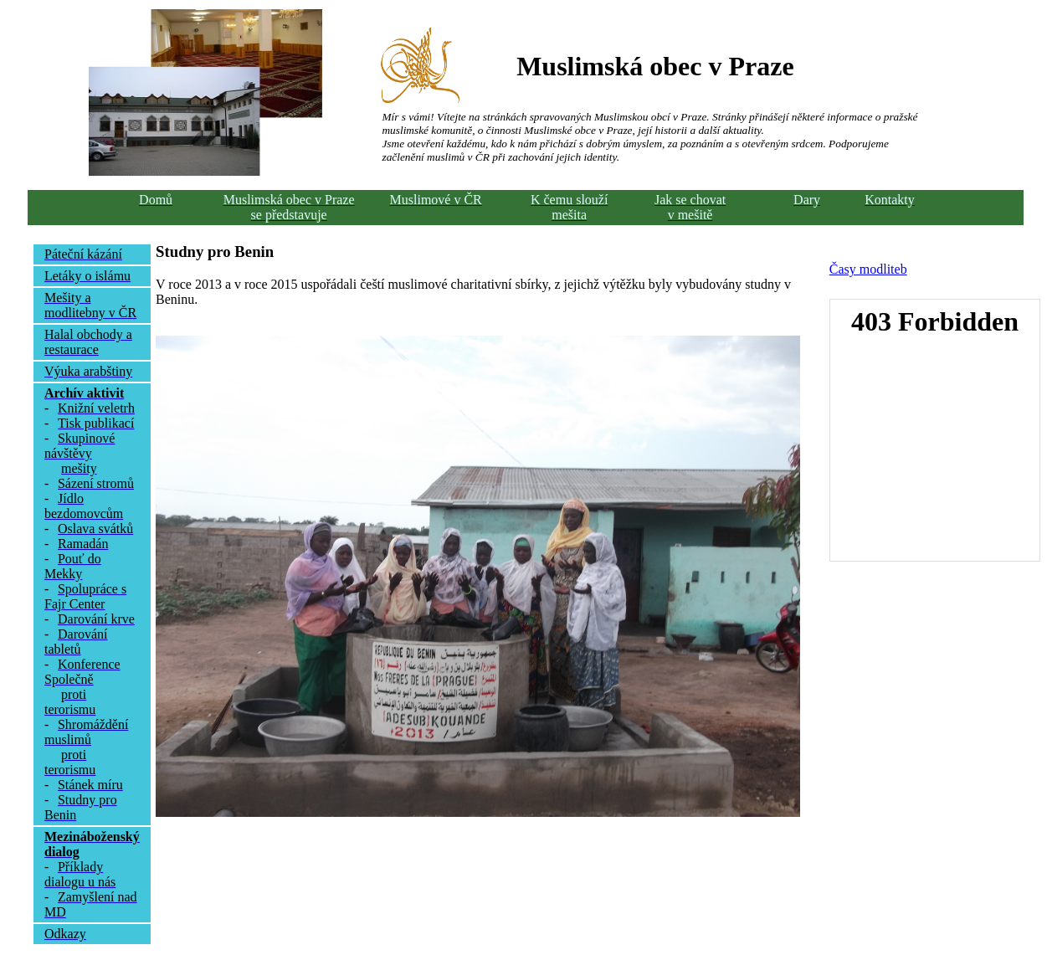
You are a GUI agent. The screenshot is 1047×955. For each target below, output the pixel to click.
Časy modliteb (868, 269)
